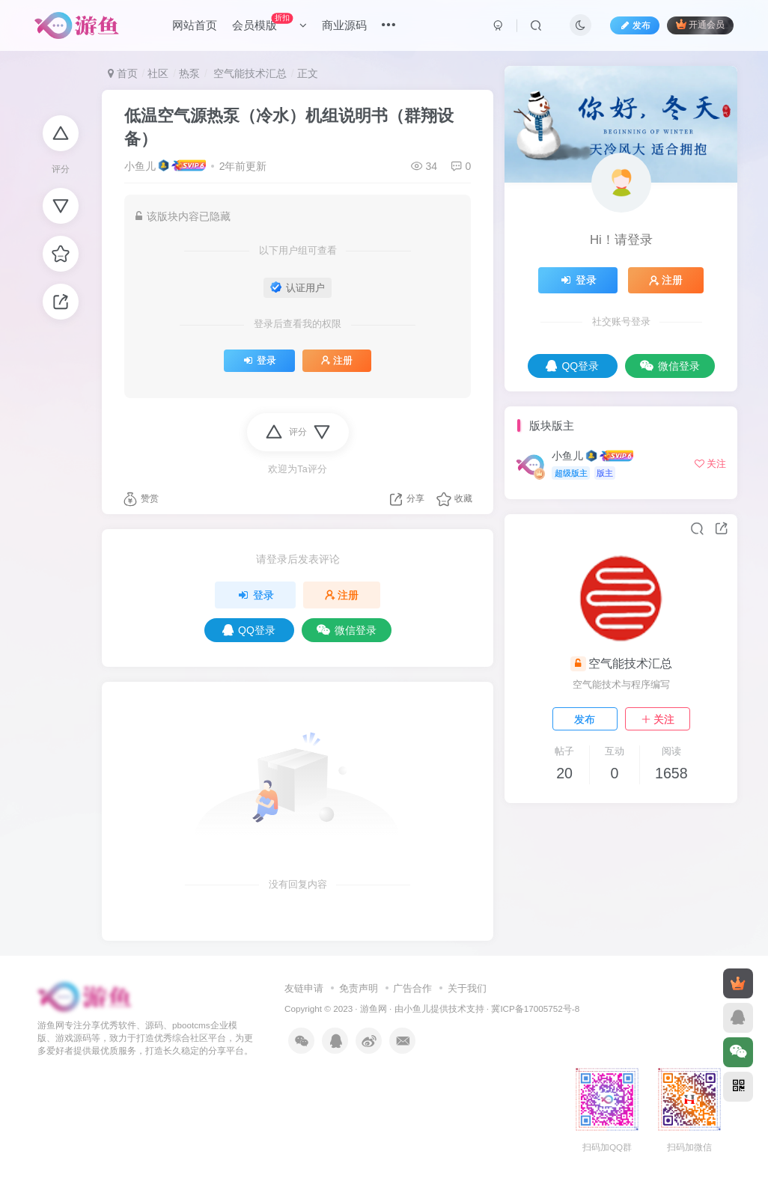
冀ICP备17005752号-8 (535, 1008)
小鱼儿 (140, 166)
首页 (123, 73)
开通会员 (700, 24)
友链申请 (303, 988)
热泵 (189, 73)
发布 (584, 719)
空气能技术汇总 (248, 73)
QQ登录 (248, 630)
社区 (157, 73)
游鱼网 (373, 1008)
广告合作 (412, 988)
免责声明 (358, 988)
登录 (259, 360)
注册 (337, 360)
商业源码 (344, 25)
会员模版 (269, 22)
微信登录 (347, 630)
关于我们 (467, 988)
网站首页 (194, 25)
